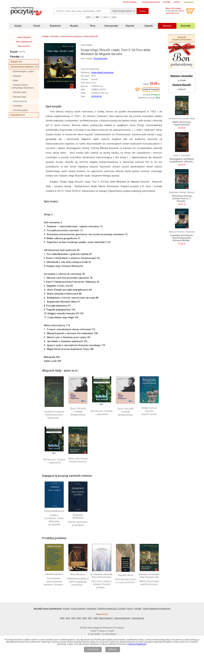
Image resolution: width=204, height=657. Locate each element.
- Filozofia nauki (19, 92)
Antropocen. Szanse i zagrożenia (102, 413)
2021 (90, 618)
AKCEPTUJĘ (92, 649)
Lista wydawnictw (122, 618)
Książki (14, 51)
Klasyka (14, 61)
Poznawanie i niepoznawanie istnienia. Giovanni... (54, 581)
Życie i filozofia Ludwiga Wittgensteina (78, 411)
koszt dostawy (130, 2)
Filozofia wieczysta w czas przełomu (125, 581)
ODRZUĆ (113, 649)
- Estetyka (16, 76)
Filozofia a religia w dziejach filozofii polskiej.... (101, 584)
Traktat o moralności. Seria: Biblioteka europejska (54, 520)
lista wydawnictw (24, 41)
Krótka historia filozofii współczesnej (149, 411)
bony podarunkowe (151, 2)
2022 (84, 618)
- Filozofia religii (19, 97)
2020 (95, 618)
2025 (68, 618)
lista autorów (24, 46)
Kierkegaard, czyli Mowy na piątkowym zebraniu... (181, 160)
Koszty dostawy (78, 608)
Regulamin (91, 608)
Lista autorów (137, 618)
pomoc (177, 2)
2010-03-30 (96, 96)
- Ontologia (17, 106)
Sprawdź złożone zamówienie (181, 38)
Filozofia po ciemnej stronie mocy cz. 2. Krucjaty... (182, 198)
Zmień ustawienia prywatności (157, 608)
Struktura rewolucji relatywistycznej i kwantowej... (54, 414)
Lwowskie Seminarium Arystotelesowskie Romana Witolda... (181, 238)
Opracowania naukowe (22, 66)
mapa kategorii (24, 37)
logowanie (188, 2)
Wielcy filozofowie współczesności (78, 460)
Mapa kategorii (106, 618)
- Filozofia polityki (20, 110)
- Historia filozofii (19, 101)
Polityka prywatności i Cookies (112, 608)
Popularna (16, 115)
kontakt (166, 2)
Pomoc (130, 608)
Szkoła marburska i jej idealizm (78, 523)
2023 (79, 618)
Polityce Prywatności (137, 644)
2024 (73, 618)
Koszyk (66, 608)
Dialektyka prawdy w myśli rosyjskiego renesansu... (78, 581)
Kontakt (138, 608)
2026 (62, 618)
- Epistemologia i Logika (23, 71)
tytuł (114, 17)
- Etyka (15, 80)
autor (105, 17)
